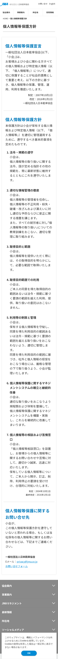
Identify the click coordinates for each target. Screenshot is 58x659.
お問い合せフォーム (16, 566)
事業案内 (22, 12)
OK (29, 653)
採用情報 (51, 12)
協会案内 (7, 12)
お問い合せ (42, 3)
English (52, 3)
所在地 (36, 12)
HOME (5, 18)
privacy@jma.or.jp (27, 561)
